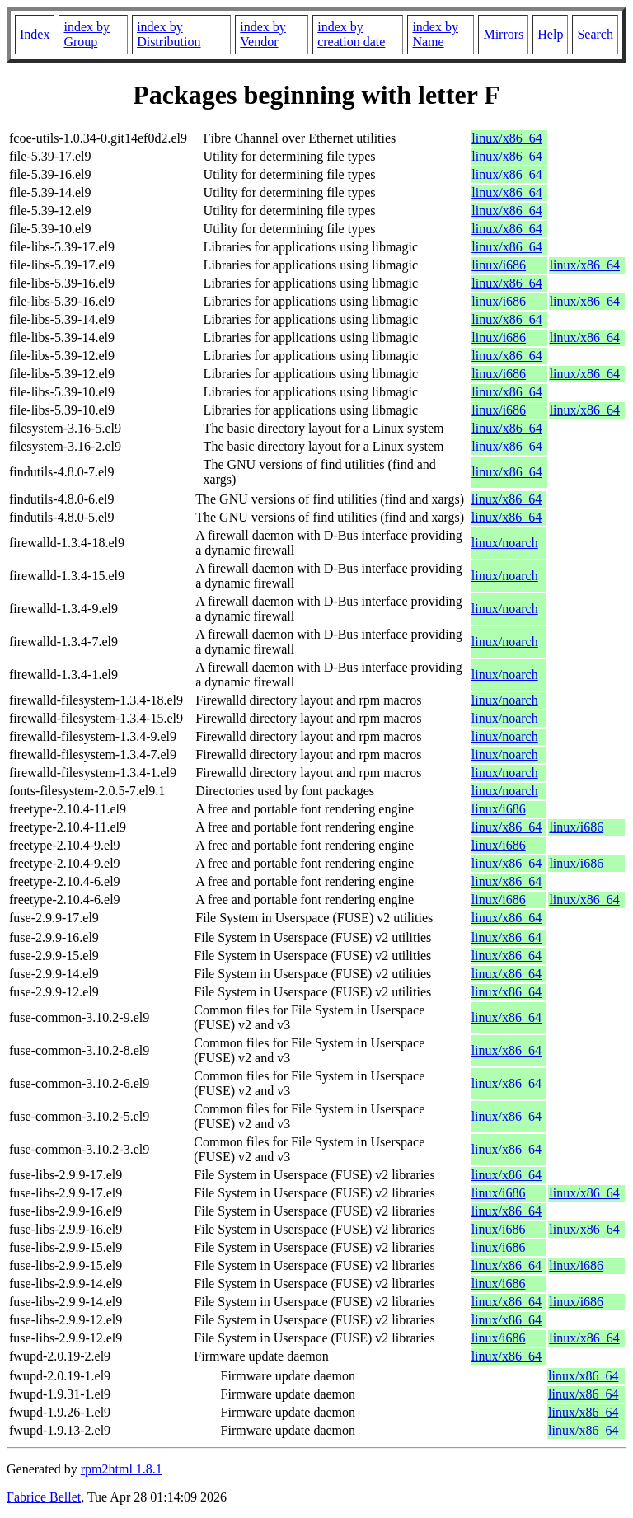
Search (595, 34)
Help (550, 34)
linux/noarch (504, 543)
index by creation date (351, 34)
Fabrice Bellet (44, 1497)
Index (34, 34)
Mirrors (503, 34)
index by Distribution (168, 34)
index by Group (86, 34)
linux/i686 (498, 265)
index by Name (435, 34)
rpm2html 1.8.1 (121, 1469)
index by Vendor (263, 34)
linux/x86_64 (506, 138)
